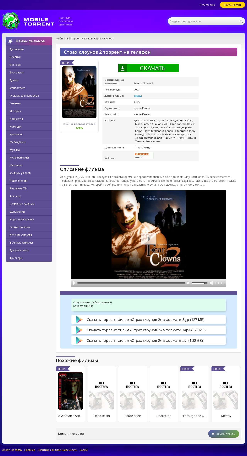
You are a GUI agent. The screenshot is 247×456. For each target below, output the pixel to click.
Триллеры (16, 258)
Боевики (15, 57)
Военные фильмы (21, 242)
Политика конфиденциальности (57, 450)
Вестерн (15, 64)
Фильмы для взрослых (24, 95)
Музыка (15, 150)
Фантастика (17, 88)
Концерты (16, 119)
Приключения (18, 180)
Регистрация (208, 5)
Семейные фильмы (22, 204)
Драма (14, 80)
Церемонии (17, 211)
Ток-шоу (15, 196)
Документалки (19, 250)
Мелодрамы (17, 142)
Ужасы (138, 95)
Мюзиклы (16, 165)
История (15, 111)
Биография (17, 72)
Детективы (17, 49)
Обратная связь (12, 450)
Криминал (16, 134)
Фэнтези (15, 103)
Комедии (15, 126)
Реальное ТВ (18, 188)
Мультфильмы (19, 157)
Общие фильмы (20, 227)
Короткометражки (22, 219)
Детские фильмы (21, 235)
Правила (29, 450)
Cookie (84, 450)
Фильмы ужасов (20, 173)
